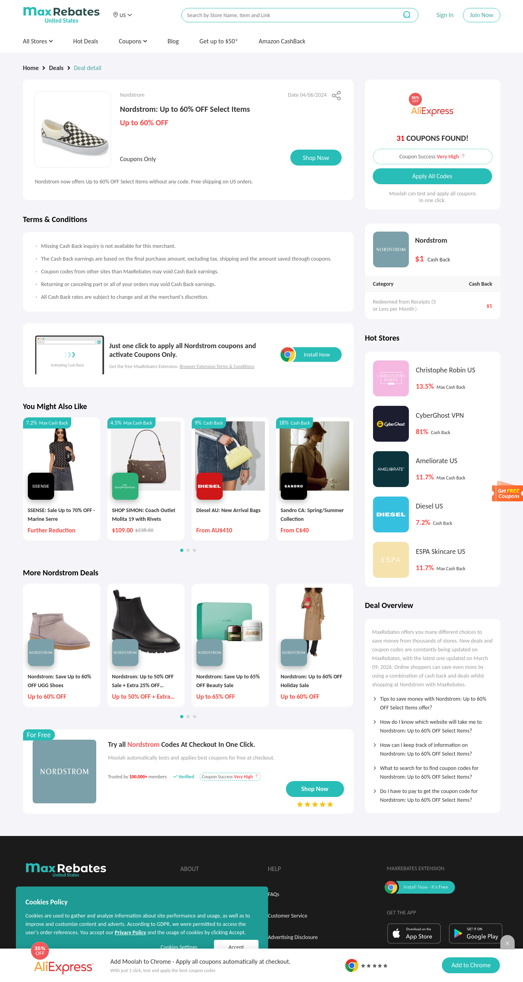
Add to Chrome (470, 965)
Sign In (444, 15)
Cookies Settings (179, 947)
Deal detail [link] (87, 68)
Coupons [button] (133, 41)
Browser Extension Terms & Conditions (217, 366)
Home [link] (31, 68)
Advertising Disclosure (293, 937)
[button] (122, 15)
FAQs (274, 894)
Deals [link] (56, 68)
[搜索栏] (284, 15)
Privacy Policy (130, 932)
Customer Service (287, 915)
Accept (236, 947)
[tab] (432, 700)
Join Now (481, 15)
